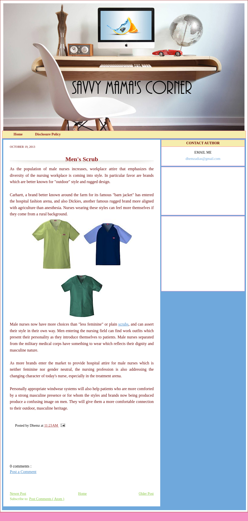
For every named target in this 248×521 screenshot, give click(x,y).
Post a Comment (23, 472)
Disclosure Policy (48, 134)
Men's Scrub (81, 159)
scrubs (123, 324)
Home (18, 134)
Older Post (146, 494)
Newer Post (18, 494)
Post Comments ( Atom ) (46, 499)
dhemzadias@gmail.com (203, 159)
